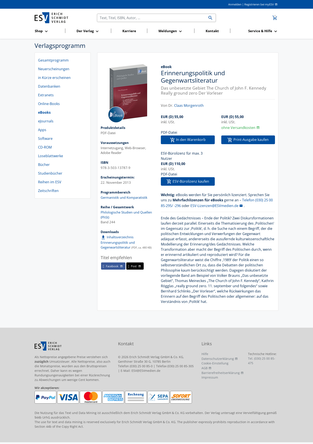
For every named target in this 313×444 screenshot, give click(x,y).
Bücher (44, 164)
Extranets (46, 95)
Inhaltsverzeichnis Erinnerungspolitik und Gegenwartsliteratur (118, 242)
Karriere (129, 31)
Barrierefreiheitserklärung (220, 373)
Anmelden (234, 4)
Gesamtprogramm (53, 60)
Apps (42, 129)
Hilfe (204, 354)
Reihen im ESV (49, 182)
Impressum (209, 377)
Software (45, 138)
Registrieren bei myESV (259, 4)
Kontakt (212, 31)
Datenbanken (49, 86)
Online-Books (49, 103)
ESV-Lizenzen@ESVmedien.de (214, 205)
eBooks (44, 112)
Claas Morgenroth (189, 105)
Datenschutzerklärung (217, 359)
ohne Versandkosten (238, 127)
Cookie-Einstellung (214, 363)
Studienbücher (50, 173)
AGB (204, 368)
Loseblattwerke (50, 156)
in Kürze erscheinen (54, 77)
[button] (48, 31)
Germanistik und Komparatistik (124, 197)
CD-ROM (45, 147)
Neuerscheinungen (53, 69)
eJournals (45, 121)
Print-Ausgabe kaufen (248, 140)
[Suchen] (151, 18)
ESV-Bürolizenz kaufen (187, 181)
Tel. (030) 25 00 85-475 (261, 360)
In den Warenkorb (188, 140)
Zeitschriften (48, 190)
